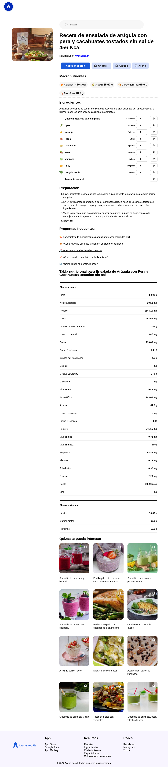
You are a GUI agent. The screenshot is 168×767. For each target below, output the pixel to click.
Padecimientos (92, 750)
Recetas (89, 744)
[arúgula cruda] (141, 172)
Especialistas (91, 753)
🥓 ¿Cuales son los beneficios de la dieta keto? (83, 257)
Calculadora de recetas (97, 756)
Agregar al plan (75, 65)
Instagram (129, 747)
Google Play (52, 747)
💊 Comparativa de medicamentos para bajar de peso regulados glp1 (94, 237)
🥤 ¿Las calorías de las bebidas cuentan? (80, 250)
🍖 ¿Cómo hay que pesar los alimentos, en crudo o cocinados (91, 243)
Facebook (129, 744)
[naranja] (141, 132)
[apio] (141, 125)
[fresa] (141, 138)
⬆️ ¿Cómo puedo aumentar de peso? (78, 264)
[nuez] (141, 152)
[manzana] (141, 159)
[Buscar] (104, 24)
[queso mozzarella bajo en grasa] (141, 118)
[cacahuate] (141, 145)
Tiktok (126, 750)
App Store (50, 744)
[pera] (141, 165)
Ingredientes (91, 747)
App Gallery (51, 750)
